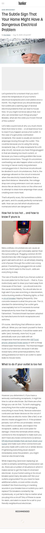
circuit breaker (9, 298)
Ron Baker (7, 35)
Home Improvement (8, 10)
